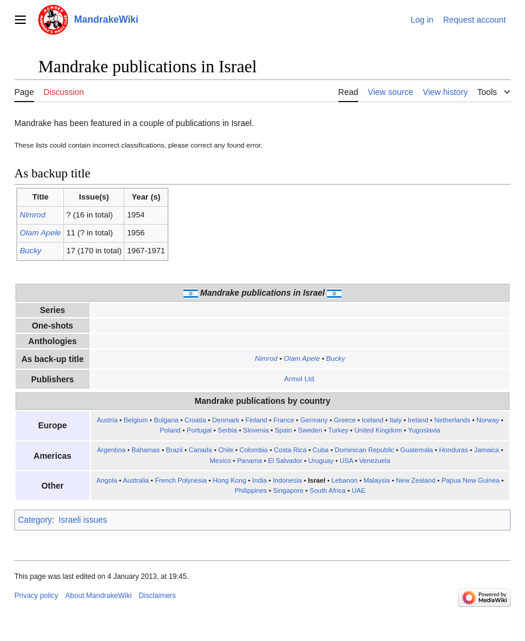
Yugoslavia (424, 430)
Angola (106, 480)
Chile (226, 449)
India (259, 480)
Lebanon (344, 480)
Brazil (174, 449)
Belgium (136, 420)
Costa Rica (290, 449)
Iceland (372, 420)
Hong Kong (229, 480)
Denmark (225, 420)
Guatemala (416, 449)
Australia (136, 480)
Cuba (321, 449)
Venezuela (374, 460)
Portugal (199, 430)
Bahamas (146, 449)
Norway (488, 420)
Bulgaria (166, 420)
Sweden (310, 430)
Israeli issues (83, 520)
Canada (200, 449)
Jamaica (486, 449)
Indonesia (287, 480)
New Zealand (415, 480)
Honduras (453, 449)
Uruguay (321, 460)
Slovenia (256, 430)
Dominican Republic (365, 449)
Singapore (288, 490)
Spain (283, 430)
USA (346, 460)
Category (35, 520)
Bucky (30, 250)
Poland (170, 430)
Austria (107, 420)
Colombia (254, 449)
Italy (395, 420)
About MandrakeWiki (98, 595)
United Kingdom (378, 430)
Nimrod (32, 214)
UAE (358, 490)
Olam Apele (40, 232)
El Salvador (285, 460)
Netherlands (452, 420)
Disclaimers (157, 595)
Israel (316, 480)
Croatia (195, 420)
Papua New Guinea (470, 480)
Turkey (338, 430)
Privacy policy (36, 595)
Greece (345, 420)
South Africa (328, 490)
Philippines (250, 490)
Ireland (418, 420)
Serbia (227, 430)
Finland (256, 420)
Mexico (220, 460)
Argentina (111, 449)
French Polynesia (180, 480)
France (283, 420)
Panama (249, 460)
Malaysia (377, 480)
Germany (314, 420)
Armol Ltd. (300, 378)
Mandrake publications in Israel (262, 293)
